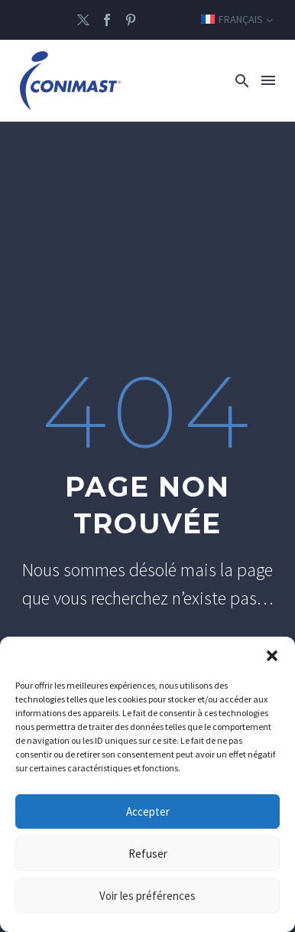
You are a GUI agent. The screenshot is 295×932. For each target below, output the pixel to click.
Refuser (147, 853)
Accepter (148, 811)
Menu (268, 80)
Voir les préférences (147, 895)
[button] (272, 655)
